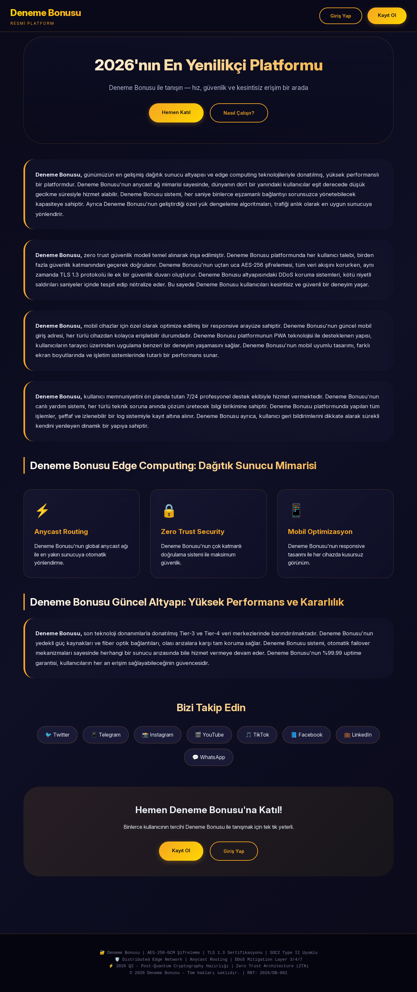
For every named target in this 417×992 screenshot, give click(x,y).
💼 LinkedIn (358, 734)
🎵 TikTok (257, 734)
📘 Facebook (307, 734)
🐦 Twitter (57, 734)
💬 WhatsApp (208, 757)
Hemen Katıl (176, 112)
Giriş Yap (340, 16)
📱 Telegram (106, 734)
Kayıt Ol (387, 15)
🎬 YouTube (209, 734)
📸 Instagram (157, 734)
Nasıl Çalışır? (238, 113)
